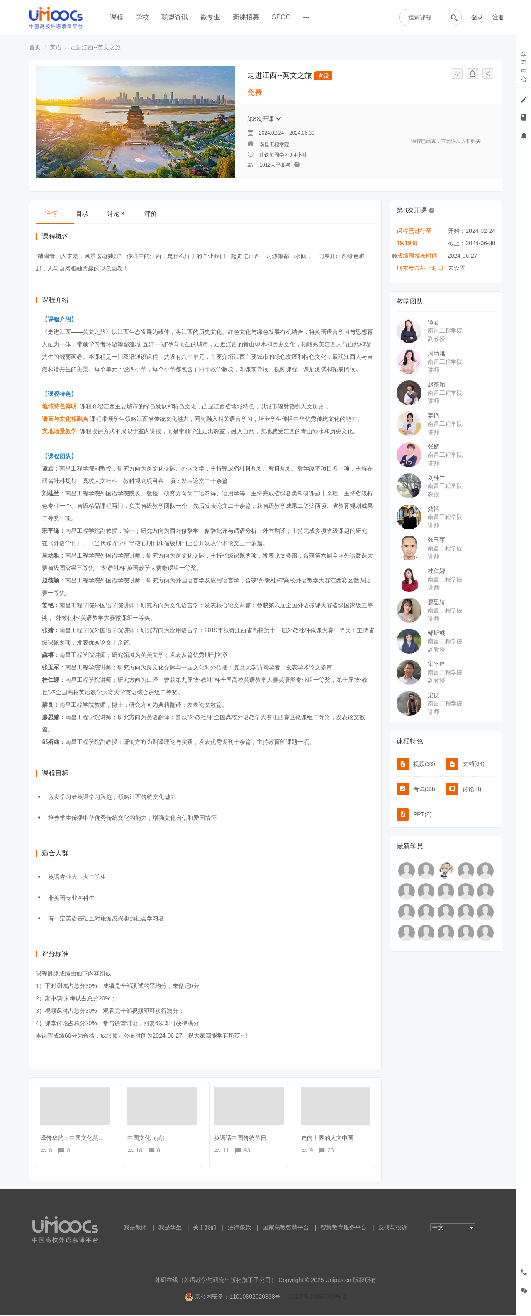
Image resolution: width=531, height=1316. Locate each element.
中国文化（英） (147, 1138)
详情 (54, 213)
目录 (93, 213)
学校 (142, 17)
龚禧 (433, 508)
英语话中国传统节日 (240, 1138)
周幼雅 (436, 353)
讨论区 (134, 213)
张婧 (433, 446)
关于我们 (204, 1228)
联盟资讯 (174, 17)
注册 (498, 17)
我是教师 (135, 1228)
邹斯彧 (436, 633)
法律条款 (239, 1228)
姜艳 (433, 415)
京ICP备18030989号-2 (317, 1297)
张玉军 (436, 539)
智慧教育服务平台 (343, 1228)
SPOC (281, 17)
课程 (116, 17)
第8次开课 (264, 119)
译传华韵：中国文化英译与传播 (81, 1138)
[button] (432, 210)
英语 (55, 47)
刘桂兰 (436, 477)
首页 (35, 47)
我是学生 (170, 1228)
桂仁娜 (436, 570)
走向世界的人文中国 (327, 1138)
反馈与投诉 (392, 1228)
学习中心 (524, 66)
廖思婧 (436, 602)
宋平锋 (436, 664)
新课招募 (246, 17)
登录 (477, 17)
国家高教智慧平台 (286, 1228)
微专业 (210, 17)
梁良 (433, 695)
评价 (176, 213)
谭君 (433, 322)
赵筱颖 (436, 384)
